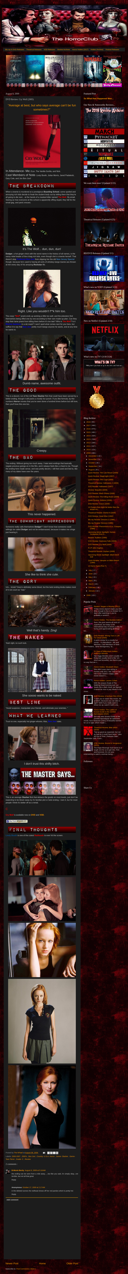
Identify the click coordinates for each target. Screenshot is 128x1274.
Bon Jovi (32, 1156)
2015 (88, 432)
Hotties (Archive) (97, 50)
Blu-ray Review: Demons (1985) (100, 523)
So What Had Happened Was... (98, 98)
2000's (24, 1156)
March (91, 584)
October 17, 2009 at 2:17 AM (34, 1187)
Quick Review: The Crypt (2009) (100, 480)
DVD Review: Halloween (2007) (100, 486)
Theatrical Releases (34, 50)
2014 (88, 436)
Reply (14, 1180)
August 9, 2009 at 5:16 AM (35, 1170)
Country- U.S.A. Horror (46, 1156)
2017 (88, 425)
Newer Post (12, 1263)
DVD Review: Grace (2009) (99, 504)
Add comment (12, 1200)
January (92, 591)
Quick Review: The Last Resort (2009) (103, 473)
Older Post (72, 1263)
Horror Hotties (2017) (80, 50)
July (90, 570)
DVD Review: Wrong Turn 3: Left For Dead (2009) (107, 637)
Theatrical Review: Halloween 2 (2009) (103, 483)
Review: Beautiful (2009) (97, 490)
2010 (88, 450)
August (92, 470)
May (90, 577)
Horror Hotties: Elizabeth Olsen (106, 667)
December (93, 456)
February (92, 587)
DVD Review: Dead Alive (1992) (100, 516)
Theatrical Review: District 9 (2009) (102, 513)
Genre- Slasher (62, 1156)
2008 (88, 595)
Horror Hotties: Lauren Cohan (105, 681)
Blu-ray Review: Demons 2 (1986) (101, 520)
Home (42, 1263)
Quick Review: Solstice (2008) (100, 500)
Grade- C (20, 1159)
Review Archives (63, 50)
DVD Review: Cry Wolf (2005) (100, 544)
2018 (88, 422)
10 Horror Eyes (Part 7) (97, 566)
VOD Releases (49, 50)
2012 (88, 443)
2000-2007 (16, 1156)
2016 (88, 429)
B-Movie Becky (18, 1170)
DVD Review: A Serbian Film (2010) (108, 696)
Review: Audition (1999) (97, 538)
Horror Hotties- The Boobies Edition (108, 620)
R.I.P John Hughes (95, 548)
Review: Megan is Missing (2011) (107, 606)
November (93, 459)
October (92, 463)
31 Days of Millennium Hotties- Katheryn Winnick (106, 652)
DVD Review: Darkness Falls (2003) (102, 541)
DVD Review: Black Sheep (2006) (101, 493)
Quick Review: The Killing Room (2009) (103, 497)
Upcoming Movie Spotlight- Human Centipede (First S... (101, 533)
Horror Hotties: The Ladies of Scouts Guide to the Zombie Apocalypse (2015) (105, 712)
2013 (88, 439)
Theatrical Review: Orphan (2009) (101, 551)
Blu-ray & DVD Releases (14, 50)
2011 (88, 446)
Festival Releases (112, 50)
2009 (88, 453)
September (93, 466)
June (91, 574)
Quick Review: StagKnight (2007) (101, 476)
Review (28, 1159)
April (91, 581)
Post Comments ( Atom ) (26, 1269)
